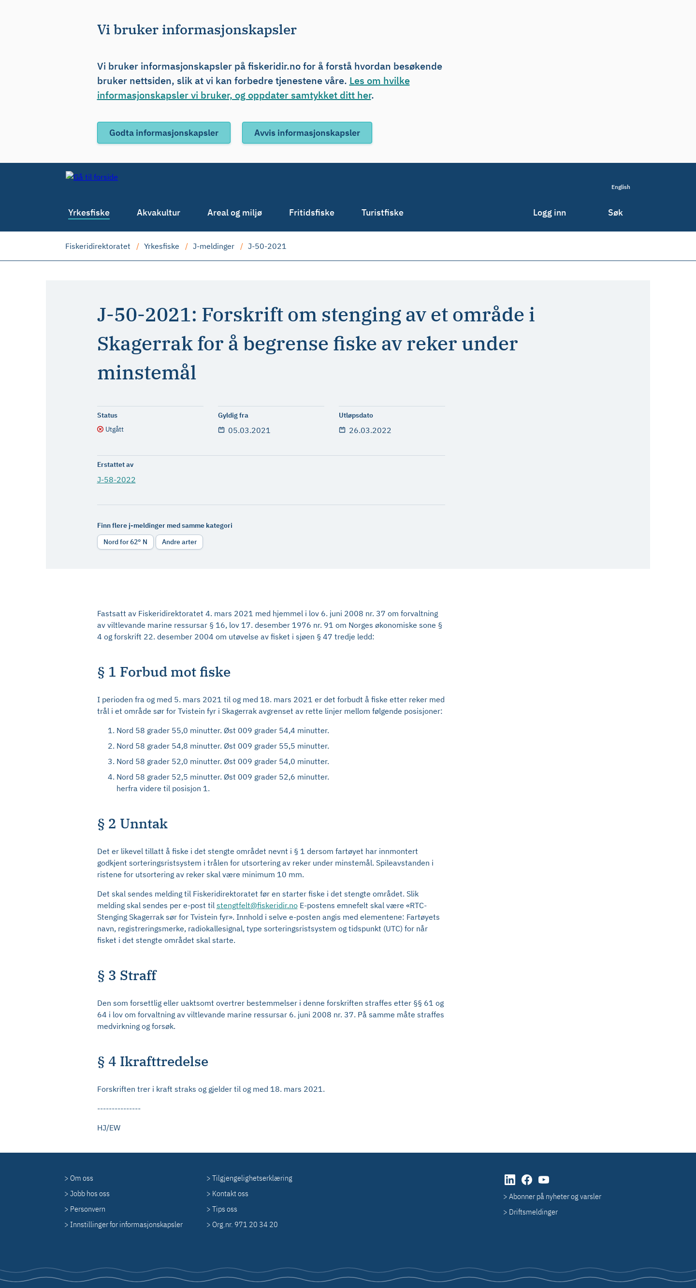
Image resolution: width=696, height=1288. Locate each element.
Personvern (87, 1209)
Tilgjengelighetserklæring (252, 1178)
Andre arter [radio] (179, 541)
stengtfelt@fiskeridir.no (257, 905)
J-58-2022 (116, 479)
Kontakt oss (230, 1193)
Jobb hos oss (90, 1193)
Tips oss (224, 1209)
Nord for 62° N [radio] (125, 541)
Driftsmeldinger (533, 1211)
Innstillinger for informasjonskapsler (126, 1224)
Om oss (81, 1178)
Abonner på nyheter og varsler (555, 1196)
